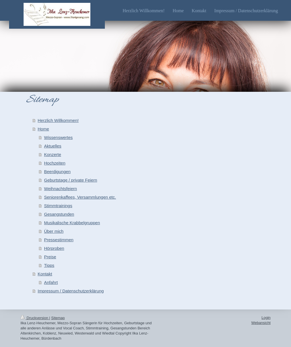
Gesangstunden (59, 214)
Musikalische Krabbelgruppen (72, 222)
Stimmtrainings (58, 205)
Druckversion (34, 318)
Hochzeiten (54, 163)
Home (43, 128)
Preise (50, 256)
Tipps (49, 265)
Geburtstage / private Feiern (70, 180)
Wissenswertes (58, 137)
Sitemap (58, 318)
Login (266, 317)
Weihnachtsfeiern (60, 188)
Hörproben (54, 248)
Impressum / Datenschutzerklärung (71, 290)
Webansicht (261, 323)
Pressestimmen (58, 239)
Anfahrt (51, 282)
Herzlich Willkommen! (58, 120)
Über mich (53, 231)
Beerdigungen (57, 171)
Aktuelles (52, 146)
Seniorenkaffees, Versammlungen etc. (80, 197)
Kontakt (45, 273)
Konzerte (52, 154)
